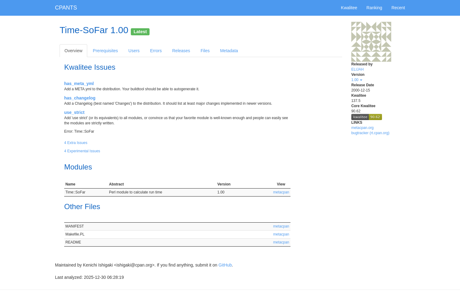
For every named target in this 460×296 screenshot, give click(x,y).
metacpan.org (362, 128)
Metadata (229, 50)
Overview (73, 50)
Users (134, 50)
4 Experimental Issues (82, 151)
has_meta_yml (79, 83)
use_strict (74, 112)
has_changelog (80, 97)
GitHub (225, 265)
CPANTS (66, 8)
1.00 (356, 80)
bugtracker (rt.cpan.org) (370, 133)
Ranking (374, 7)
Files (205, 50)
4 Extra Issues (75, 143)
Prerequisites (105, 50)
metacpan (281, 192)
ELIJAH (357, 69)
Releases (181, 50)
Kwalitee (349, 7)
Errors (156, 50)
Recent (398, 7)
